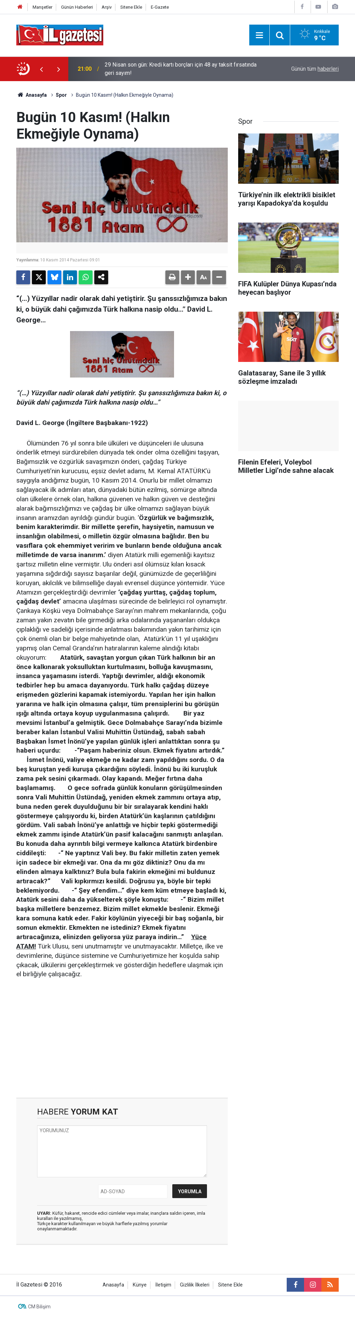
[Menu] (259, 35)
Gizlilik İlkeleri (194, 1285)
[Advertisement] (122, 1038)
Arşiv (107, 7)
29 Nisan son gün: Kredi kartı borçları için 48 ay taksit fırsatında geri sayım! (181, 68)
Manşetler (42, 7)
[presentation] (41, 69)
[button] (188, 277)
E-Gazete (160, 7)
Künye (140, 1285)
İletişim (163, 1285)
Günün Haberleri (77, 7)
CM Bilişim (39, 1306)
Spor (61, 95)
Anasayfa (31, 95)
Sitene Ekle (131, 7)
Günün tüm (315, 69)
